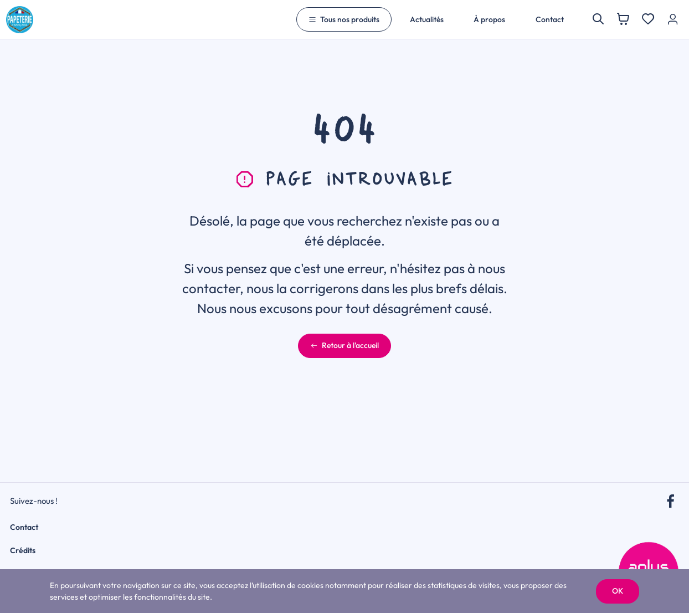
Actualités (427, 19)
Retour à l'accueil (344, 345)
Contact (550, 19)
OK (617, 591)
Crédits (22, 550)
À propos (489, 19)
